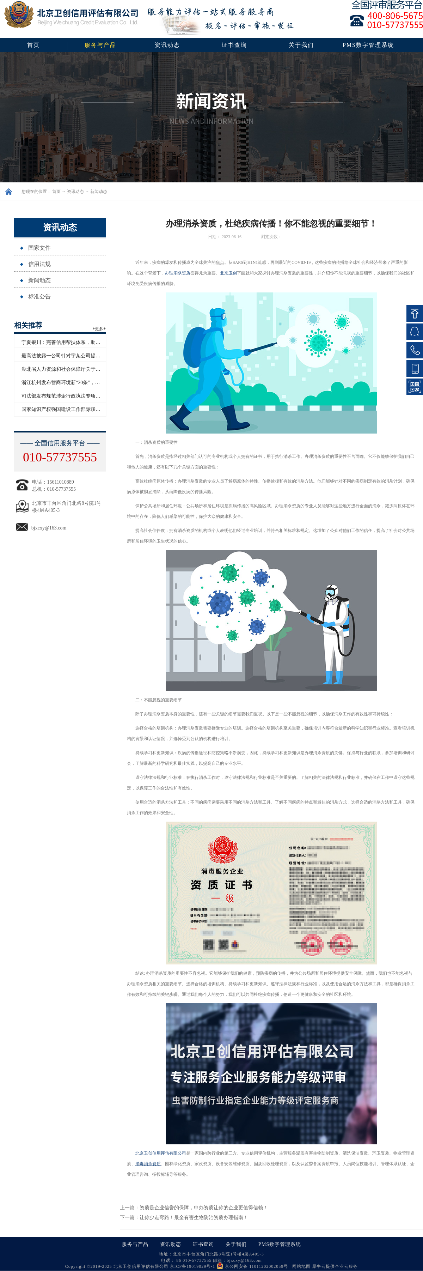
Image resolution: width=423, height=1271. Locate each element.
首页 (33, 45)
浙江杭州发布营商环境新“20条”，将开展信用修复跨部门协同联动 (93, 382)
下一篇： (184, 1217)
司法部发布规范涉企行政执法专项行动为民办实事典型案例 (86, 396)
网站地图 (300, 1266)
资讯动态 (75, 191)
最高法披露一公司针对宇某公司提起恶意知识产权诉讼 (81, 355)
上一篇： (194, 1207)
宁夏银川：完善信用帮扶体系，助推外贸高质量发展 (78, 342)
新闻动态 (98, 191)
